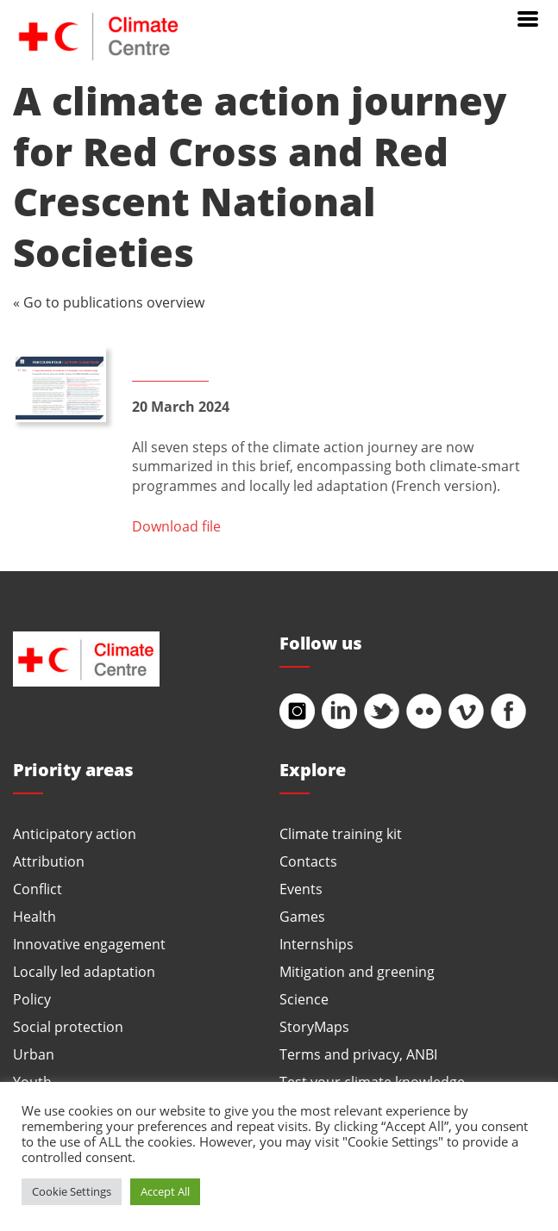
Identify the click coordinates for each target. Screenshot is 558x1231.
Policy (32, 999)
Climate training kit (340, 833)
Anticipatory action (74, 833)
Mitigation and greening (357, 971)
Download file (176, 526)
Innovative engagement (89, 944)
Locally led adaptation (84, 971)
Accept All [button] (165, 1191)
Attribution (49, 861)
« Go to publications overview (108, 302)
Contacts (308, 861)
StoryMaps (314, 1026)
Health (34, 916)
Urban (33, 1054)
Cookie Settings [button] (71, 1191)
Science (304, 999)
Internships (316, 944)
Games (302, 916)
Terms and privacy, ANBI (358, 1054)
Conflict (37, 889)
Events (301, 889)
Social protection (68, 1026)
